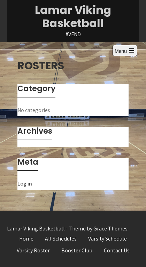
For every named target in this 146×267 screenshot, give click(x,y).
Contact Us (117, 250)
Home (26, 238)
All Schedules (61, 238)
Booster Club (76, 250)
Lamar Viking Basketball (73, 16)
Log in (24, 183)
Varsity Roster (33, 250)
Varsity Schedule (107, 238)
